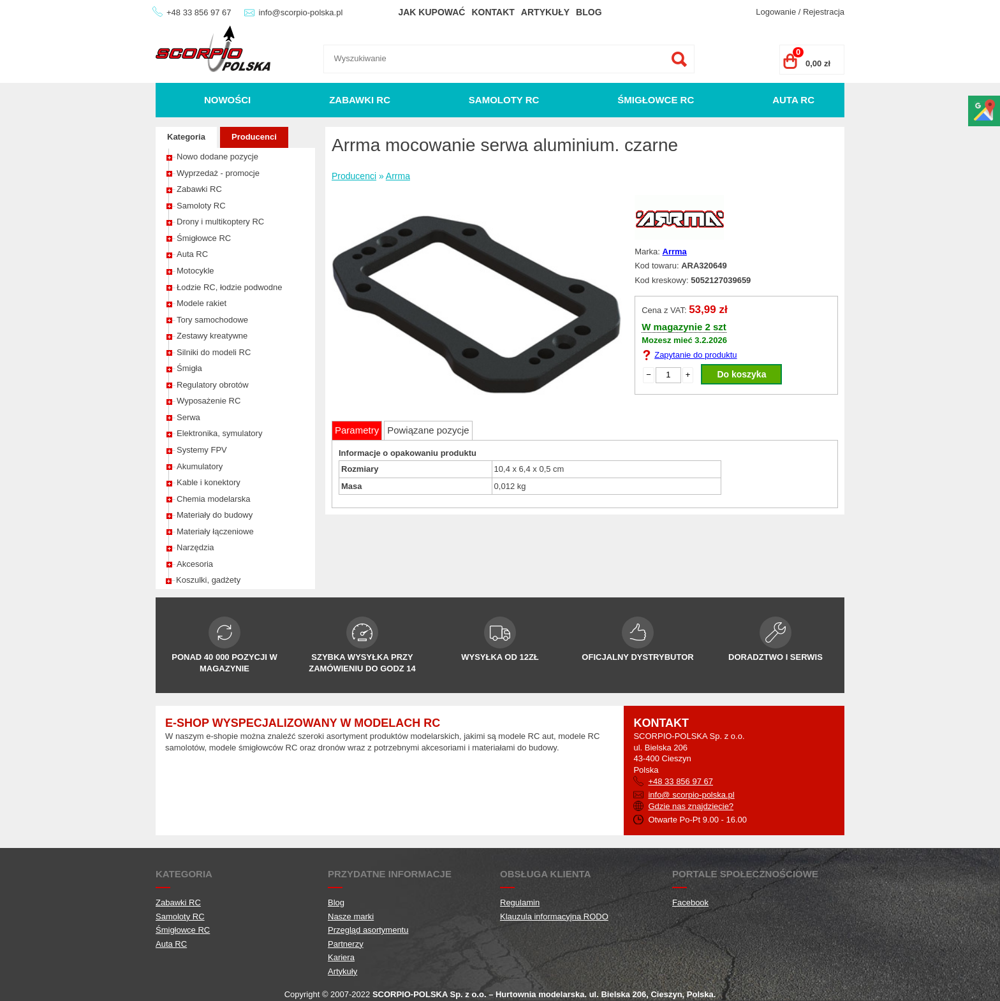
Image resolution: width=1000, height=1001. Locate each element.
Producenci (254, 137)
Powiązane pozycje (428, 430)
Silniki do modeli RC (214, 352)
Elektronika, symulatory (219, 433)
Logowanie (776, 12)
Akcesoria (195, 564)
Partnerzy (346, 944)
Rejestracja (823, 12)
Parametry (357, 430)
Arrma (398, 176)
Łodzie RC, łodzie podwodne (230, 287)
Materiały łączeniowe (215, 531)
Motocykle (195, 270)
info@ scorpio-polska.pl (691, 795)
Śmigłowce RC (655, 99)
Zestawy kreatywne (212, 335)
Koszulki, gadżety (208, 580)
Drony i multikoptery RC (220, 221)
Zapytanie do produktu (695, 355)
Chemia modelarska (214, 499)
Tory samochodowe (212, 320)
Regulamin (520, 902)
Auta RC (793, 99)
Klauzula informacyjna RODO (554, 916)
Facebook (690, 902)
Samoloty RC (504, 99)
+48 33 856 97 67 (199, 12)
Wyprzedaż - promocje (218, 173)
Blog (588, 12)
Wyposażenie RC (208, 401)
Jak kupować (431, 12)
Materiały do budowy (215, 515)
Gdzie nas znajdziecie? (690, 806)
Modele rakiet (201, 303)
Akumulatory (200, 466)
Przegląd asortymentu (368, 930)
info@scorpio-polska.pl (301, 12)
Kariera (341, 957)
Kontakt (492, 12)
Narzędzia (195, 547)
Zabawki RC (359, 99)
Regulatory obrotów (213, 385)
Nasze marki (351, 916)
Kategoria (186, 137)
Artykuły (545, 12)
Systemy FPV (202, 450)
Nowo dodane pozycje (217, 156)
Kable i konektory (208, 482)
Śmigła (189, 368)
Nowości (227, 99)
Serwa (188, 417)
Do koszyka (741, 374)
